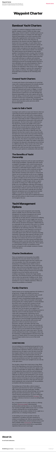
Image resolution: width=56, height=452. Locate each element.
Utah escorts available (23, 404)
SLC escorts (36, 396)
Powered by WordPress (21, 449)
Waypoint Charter (7, 2)
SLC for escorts (28, 422)
